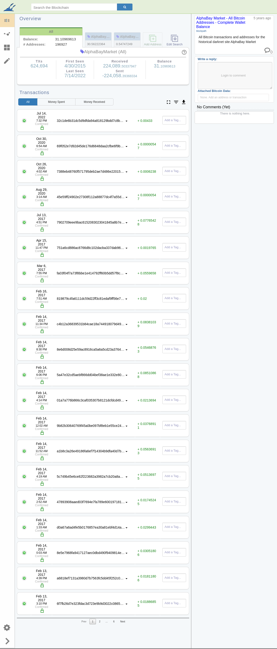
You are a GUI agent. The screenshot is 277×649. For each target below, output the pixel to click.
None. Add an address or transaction (223, 97)
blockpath (201, 31)
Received (94, 102)
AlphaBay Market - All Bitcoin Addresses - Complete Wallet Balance (220, 22)
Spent (56, 102)
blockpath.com (10, 7)
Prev (83, 621)
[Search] (124, 7)
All (27, 102)
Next (122, 621)
